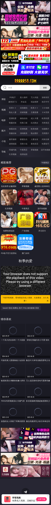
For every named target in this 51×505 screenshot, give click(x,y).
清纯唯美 (23, 133)
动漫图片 (45, 129)
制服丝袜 (12, 122)
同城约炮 (12, 149)
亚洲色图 (23, 129)
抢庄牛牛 (45, 102)
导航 (3, 151)
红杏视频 (12, 154)
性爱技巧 (45, 143)
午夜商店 (23, 149)
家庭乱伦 (23, 139)
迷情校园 (12, 143)
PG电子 (13, 97)
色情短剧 (23, 154)
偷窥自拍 (12, 129)
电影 (3, 120)
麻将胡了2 (12, 102)
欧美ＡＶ (34, 108)
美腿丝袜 (12, 133)
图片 (3, 130)
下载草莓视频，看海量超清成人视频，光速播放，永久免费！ (25, 299)
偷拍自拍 (23, 118)
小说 (3, 141)
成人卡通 (34, 118)
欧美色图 (34, 129)
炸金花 (23, 102)
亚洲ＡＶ (12, 108)
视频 (3, 109)
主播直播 (34, 112)
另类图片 (45, 133)
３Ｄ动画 (45, 108)
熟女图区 (34, 133)
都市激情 (12, 139)
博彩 (3, 99)
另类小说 (23, 143)
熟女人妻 (12, 112)
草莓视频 (34, 149)
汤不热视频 (45, 149)
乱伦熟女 (34, 122)
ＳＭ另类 (45, 112)
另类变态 (45, 122)
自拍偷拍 (23, 108)
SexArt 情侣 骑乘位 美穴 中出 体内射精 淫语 (21, 308)
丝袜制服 (23, 112)
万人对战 (34, 97)
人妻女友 (34, 139)
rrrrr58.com (25, 81)
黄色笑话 (34, 143)
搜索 (45, 87)
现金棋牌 (34, 102)
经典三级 (23, 122)
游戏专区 (45, 97)
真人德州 (23, 97)
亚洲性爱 (12, 118)
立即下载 (41, 499)
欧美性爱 (45, 118)
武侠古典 (45, 139)
